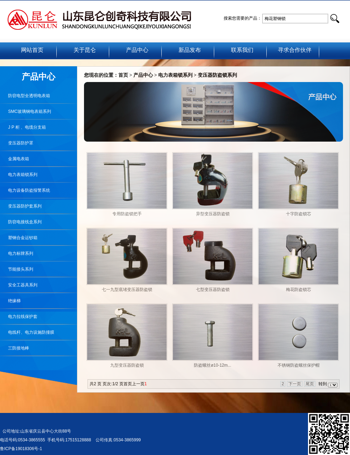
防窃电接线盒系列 (21, 221)
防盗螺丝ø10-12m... (212, 365)
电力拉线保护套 (18, 316)
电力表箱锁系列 (175, 75)
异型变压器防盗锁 (213, 213)
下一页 (294, 383)
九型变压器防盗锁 (127, 365)
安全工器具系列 (18, 285)
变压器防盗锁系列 (217, 75)
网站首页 (32, 50)
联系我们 (242, 50)
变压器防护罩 (16, 143)
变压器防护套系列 (21, 206)
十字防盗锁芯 (298, 213)
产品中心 (137, 50)
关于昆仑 (85, 50)
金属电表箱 (14, 158)
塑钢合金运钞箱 (18, 237)
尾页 (310, 383)
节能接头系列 (16, 269)
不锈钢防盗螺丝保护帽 (299, 365)
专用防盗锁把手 (127, 213)
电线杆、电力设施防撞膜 (27, 332)
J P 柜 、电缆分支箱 (23, 127)
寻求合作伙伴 (295, 50)
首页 (123, 75)
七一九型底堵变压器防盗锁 (127, 289)
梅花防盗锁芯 (298, 289)
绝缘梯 (10, 300)
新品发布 (189, 50)
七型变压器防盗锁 (213, 289)
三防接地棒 (14, 348)
